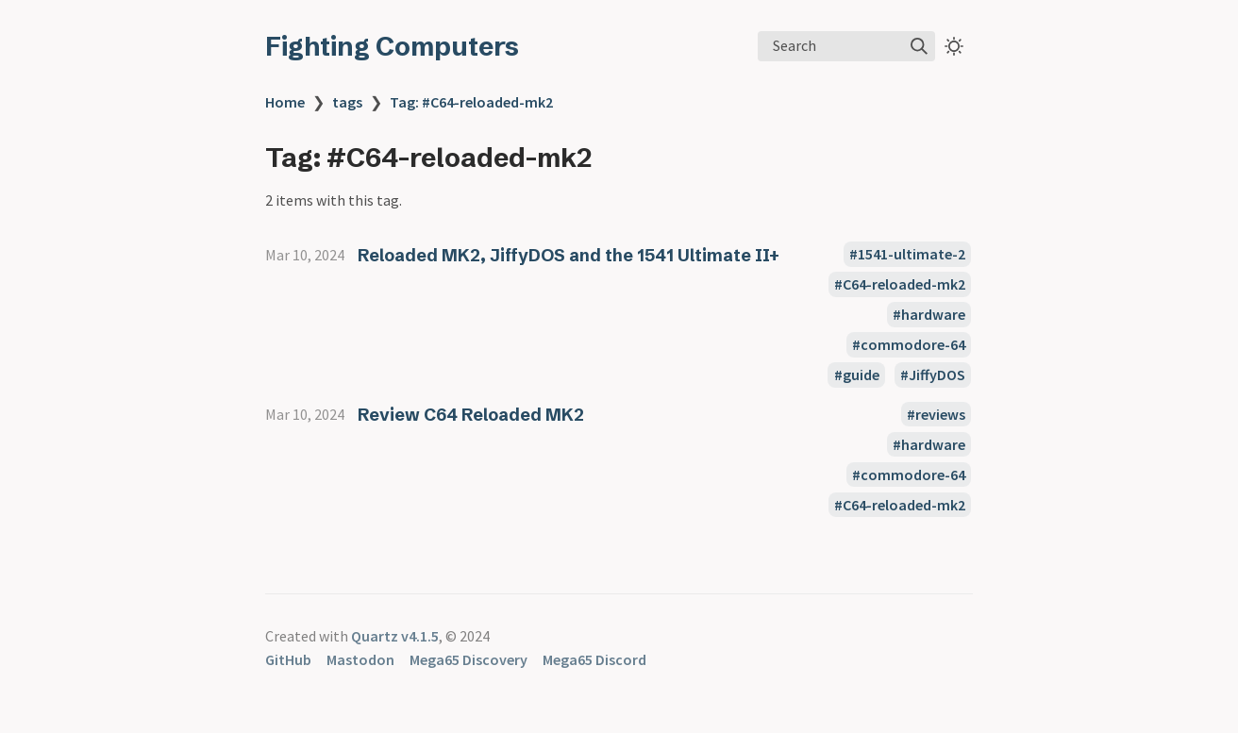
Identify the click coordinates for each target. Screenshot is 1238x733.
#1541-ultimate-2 (907, 254)
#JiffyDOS (932, 375)
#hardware (929, 315)
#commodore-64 (908, 345)
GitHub (288, 659)
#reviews (936, 414)
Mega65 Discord (594, 659)
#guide (856, 375)
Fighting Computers (392, 46)
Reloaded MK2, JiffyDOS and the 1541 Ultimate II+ (568, 255)
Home (285, 101)
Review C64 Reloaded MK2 (471, 414)
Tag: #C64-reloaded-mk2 (471, 101)
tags (347, 101)
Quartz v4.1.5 (395, 635)
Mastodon (360, 659)
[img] (919, 46)
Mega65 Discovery (468, 659)
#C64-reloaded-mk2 (899, 284)
